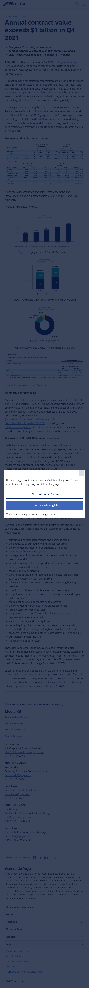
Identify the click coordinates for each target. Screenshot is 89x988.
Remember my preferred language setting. (33, 514)
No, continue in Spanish (44, 494)
